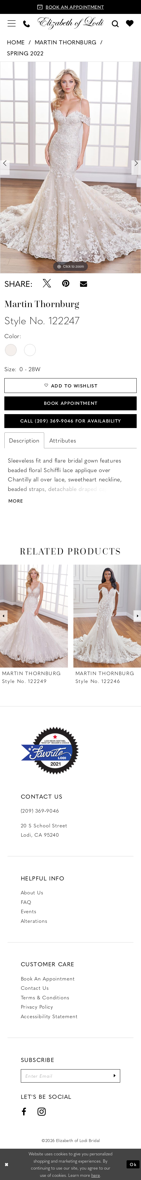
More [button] (15, 501)
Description (24, 440)
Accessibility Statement (49, 1016)
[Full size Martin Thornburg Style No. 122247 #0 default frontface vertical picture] (70, 167)
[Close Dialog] (6, 1164)
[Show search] (115, 23)
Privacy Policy (37, 1006)
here (95, 1175)
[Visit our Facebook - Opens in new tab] (24, 1112)
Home (16, 42)
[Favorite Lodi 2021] (50, 751)
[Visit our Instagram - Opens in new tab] (41, 1112)
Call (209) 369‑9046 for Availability (70, 420)
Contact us (35, 987)
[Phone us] (26, 23)
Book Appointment (71, 403)
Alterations (34, 920)
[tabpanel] (70, 167)
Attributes (62, 440)
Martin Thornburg (66, 42)
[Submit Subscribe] (114, 1076)
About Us (32, 892)
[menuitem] (11, 23)
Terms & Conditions (45, 997)
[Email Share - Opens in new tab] (83, 283)
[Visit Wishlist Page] (129, 23)
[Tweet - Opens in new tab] (47, 284)
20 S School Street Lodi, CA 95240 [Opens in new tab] (44, 830)
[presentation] (34, 616)
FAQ (26, 901)
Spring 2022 (25, 53)
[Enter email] (70, 1076)
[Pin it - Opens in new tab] (65, 284)
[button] (11, 23)
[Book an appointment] (70, 7)
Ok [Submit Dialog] (133, 1164)
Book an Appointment (48, 978)
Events (28, 911)
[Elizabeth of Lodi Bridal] (70, 23)
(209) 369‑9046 (40, 810)
